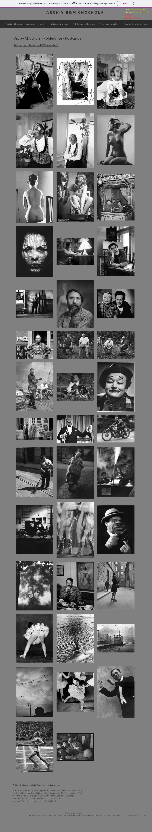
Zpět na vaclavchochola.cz (131, 16)
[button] (36, 24)
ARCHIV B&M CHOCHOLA (75, 12)
